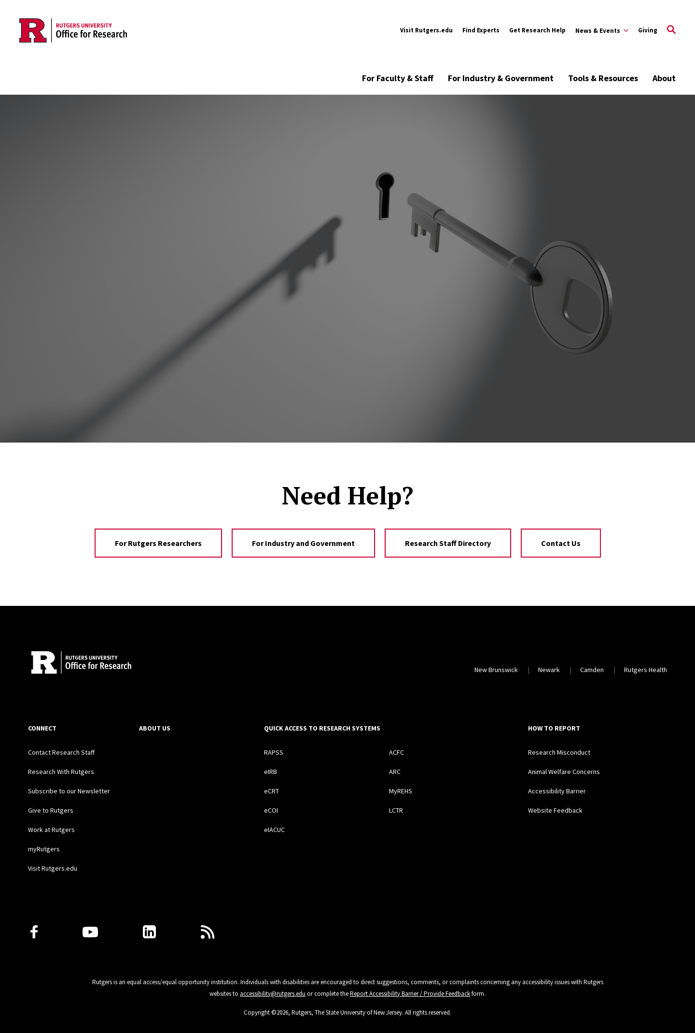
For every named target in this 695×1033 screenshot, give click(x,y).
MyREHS (400, 791)
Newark (549, 669)
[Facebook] (34, 931)
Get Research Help (537, 30)
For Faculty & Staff (397, 78)
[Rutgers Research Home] (116, 663)
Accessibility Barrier (557, 791)
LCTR (396, 810)
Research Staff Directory (448, 543)
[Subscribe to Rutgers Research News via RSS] (207, 932)
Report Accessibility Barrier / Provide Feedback (410, 994)
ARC (395, 771)
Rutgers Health (645, 669)
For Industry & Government (501, 78)
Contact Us (561, 543)
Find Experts (481, 30)
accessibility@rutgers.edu (273, 994)
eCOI (271, 810)
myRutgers (44, 849)
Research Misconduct (559, 752)
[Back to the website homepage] (73, 30)
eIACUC (274, 829)
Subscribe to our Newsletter (69, 791)
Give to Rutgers (50, 810)
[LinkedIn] (149, 931)
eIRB (270, 771)
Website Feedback (555, 810)
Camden (592, 669)
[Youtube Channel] (90, 932)
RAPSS (273, 752)
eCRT (271, 791)
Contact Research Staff (61, 752)
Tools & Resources (603, 78)
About (664, 78)
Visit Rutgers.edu (426, 30)
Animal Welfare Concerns (564, 771)
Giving (647, 30)
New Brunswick (496, 669)
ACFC (396, 752)
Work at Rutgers (51, 829)
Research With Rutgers (61, 771)
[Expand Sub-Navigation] (601, 30)
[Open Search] (671, 30)
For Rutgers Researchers (158, 543)
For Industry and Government (303, 543)
